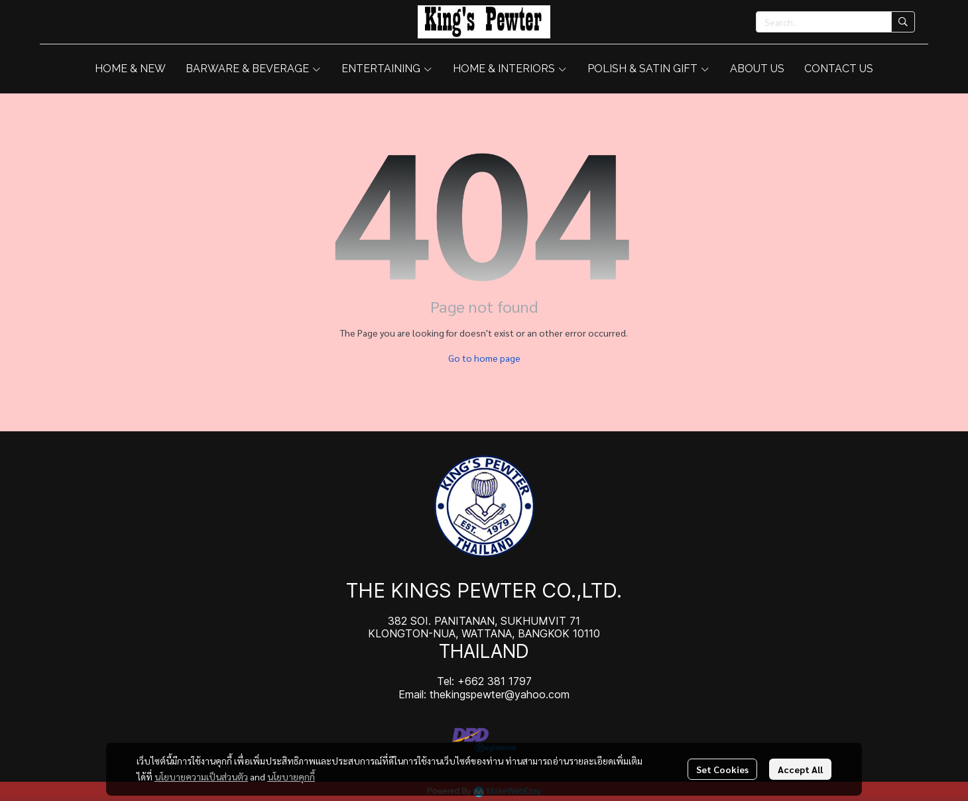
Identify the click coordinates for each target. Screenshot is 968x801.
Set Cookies (722, 769)
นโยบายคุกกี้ (291, 776)
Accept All (800, 769)
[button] (835, 22)
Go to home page (484, 358)
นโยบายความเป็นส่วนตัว (201, 776)
